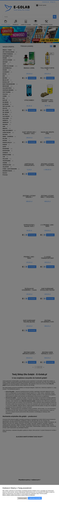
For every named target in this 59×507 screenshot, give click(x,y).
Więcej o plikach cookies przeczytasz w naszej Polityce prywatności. (18, 495)
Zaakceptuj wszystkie (35, 498)
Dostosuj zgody (22, 498)
